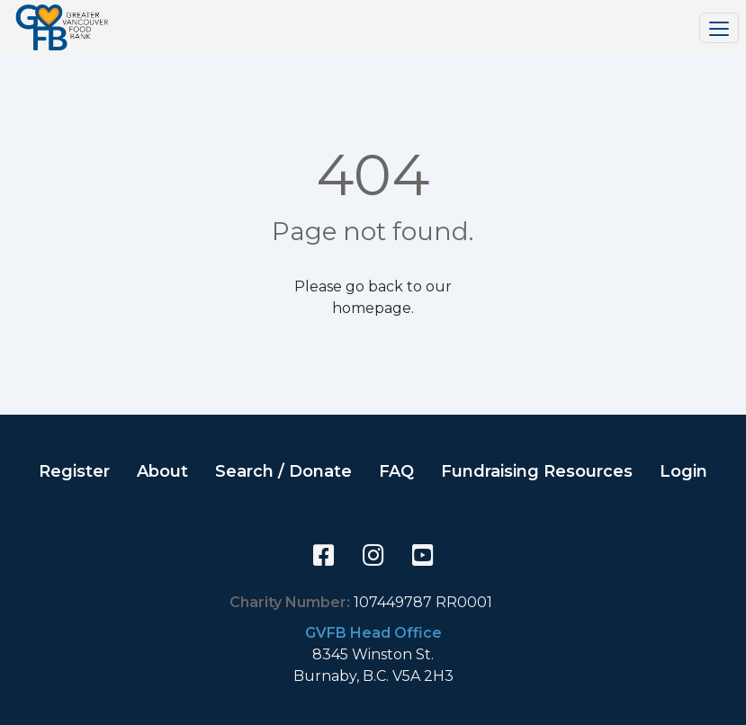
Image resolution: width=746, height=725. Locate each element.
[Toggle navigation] (719, 28)
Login (683, 471)
